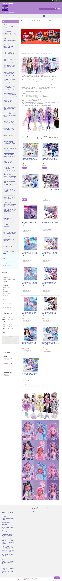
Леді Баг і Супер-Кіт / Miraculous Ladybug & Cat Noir (10, 195)
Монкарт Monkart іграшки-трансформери (9, 168)
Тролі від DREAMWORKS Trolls (8, 571)
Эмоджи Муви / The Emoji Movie (9, 229)
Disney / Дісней (7, 49)
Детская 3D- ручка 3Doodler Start (9, 237)
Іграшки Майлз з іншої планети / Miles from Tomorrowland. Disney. (10, 205)
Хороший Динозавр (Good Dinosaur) (9, 240)
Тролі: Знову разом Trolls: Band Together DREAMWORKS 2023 (10, 97)
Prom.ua (36, 578)
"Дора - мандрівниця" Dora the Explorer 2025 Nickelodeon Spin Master (10, 66)
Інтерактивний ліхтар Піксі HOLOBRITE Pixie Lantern (7, 558)
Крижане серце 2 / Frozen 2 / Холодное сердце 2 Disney (9, 112)
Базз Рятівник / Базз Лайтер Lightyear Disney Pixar (9, 122)
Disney (3, 544)
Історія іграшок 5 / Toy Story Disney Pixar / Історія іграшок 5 (10, 34)
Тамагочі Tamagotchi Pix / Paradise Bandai (9, 47)
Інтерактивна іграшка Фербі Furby (9, 83)
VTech (3, 559)
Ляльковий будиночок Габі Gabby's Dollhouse (7, 515)
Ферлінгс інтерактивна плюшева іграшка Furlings (9, 129)
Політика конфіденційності (39, 579)
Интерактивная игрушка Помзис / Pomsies (9, 132)
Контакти (34, 15)
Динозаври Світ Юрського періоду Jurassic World (9, 73)
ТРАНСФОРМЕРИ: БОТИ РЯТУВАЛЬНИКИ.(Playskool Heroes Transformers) (9, 215)
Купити (25, 168)
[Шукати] (56, 9)
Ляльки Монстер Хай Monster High (10, 60)
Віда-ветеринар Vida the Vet (9, 119)
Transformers (6, 226)
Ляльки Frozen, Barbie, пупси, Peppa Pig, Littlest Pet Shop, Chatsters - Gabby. (10, 210)
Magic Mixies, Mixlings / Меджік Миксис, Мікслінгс (10, 76)
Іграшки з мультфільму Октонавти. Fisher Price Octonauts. (6, 565)
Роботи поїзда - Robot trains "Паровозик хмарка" (9, 202)
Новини (4, 253)
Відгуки (4, 260)
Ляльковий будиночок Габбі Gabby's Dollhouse (9, 31)
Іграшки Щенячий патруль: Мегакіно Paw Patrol (9, 101)
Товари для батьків (8, 246)
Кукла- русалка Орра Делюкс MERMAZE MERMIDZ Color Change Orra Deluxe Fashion (50, 191)
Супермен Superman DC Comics (9, 90)
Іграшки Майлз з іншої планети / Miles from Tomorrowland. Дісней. (8, 562)
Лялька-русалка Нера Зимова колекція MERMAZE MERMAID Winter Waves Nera (50, 159)
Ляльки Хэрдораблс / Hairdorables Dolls (8, 162)
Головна (5, 15)
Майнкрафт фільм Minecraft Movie (9, 80)
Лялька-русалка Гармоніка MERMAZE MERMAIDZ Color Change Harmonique (50, 222)
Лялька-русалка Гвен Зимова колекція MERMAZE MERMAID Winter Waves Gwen (30, 159)
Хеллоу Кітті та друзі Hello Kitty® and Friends (9, 56)
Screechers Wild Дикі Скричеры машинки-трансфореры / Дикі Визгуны (10, 177)
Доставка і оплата (25, 15)
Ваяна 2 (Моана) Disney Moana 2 (10, 41)
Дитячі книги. (6, 248)
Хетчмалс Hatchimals (8, 69)
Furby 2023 (4, 516)
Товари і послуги (6, 24)
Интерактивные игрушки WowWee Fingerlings (9, 104)
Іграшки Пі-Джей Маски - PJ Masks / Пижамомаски (9, 198)
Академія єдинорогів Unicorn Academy (10, 38)
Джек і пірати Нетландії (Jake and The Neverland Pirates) (10, 233)
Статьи (4, 255)
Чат (56, 577)
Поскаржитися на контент (29, 579)
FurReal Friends (7, 150)
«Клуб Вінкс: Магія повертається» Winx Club (9, 53)
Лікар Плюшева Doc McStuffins (10, 148)
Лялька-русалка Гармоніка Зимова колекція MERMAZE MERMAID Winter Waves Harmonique (30, 374)
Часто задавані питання (7, 263)
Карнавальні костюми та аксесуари (9, 27)
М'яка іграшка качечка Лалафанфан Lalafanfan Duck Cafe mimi (10, 190)
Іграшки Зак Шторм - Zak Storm (10, 170)
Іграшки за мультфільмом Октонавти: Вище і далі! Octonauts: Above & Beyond (9, 142)
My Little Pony (4, 530)
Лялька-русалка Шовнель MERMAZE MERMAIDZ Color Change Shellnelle (50, 253)
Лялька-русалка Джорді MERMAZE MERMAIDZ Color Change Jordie (49, 313)
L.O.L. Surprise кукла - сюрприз (10, 145)
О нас (40, 15)
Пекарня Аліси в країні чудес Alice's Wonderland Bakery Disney (10, 108)
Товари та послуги (13, 15)
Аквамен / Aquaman (8, 164)
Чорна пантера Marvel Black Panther (9, 182)
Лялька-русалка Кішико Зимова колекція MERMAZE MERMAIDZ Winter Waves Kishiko (50, 343)
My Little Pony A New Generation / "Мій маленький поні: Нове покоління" (10, 186)
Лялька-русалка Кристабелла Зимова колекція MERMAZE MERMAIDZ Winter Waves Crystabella (30, 191)
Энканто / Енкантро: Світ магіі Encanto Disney (10, 125)
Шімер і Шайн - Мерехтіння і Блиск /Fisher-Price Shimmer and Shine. (9, 223)
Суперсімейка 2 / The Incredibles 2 (8, 219)
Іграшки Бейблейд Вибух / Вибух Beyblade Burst (9, 174)
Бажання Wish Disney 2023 (9, 135)
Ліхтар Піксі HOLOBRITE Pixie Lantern (10, 116)
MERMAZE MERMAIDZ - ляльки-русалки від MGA (9, 154)
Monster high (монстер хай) (7, 520)
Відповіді (34, 511)
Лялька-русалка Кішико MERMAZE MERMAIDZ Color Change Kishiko (49, 283)
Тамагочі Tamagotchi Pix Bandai (8, 512)
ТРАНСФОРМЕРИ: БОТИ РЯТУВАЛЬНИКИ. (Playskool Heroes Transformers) (7, 547)
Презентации (5, 267)
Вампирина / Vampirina (8, 158)
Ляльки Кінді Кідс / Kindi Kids (9, 156)
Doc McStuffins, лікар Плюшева (8, 550)
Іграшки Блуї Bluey (7, 44)
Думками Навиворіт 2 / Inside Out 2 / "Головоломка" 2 (10, 87)
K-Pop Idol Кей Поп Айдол (9, 62)
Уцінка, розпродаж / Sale (9, 251)
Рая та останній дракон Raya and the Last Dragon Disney (10, 138)
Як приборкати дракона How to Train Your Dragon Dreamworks (10, 94)
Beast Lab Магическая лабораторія (8, 244)
